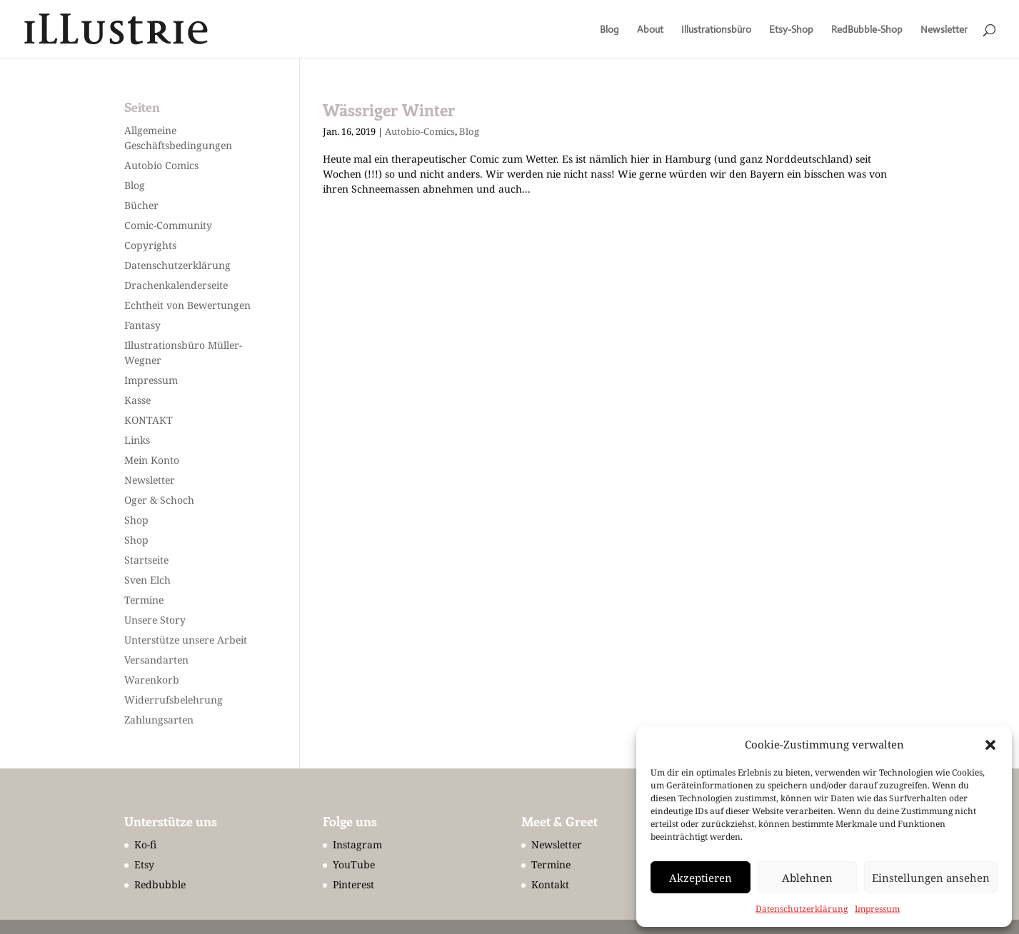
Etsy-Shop (791, 30)
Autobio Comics (161, 165)
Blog (609, 30)
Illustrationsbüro (716, 30)
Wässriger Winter (389, 110)
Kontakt (550, 884)
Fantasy (142, 325)
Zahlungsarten (159, 719)
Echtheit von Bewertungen (187, 305)
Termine (144, 599)
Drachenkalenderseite (176, 285)
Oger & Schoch (159, 500)
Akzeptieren (700, 877)
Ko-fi (145, 844)
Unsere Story (155, 619)
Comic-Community (168, 225)
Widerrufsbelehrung (173, 699)
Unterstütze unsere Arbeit (185, 639)
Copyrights (150, 245)
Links (137, 440)
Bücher (141, 205)
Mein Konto (151, 460)
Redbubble (160, 884)
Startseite (146, 560)
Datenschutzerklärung (802, 909)
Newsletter (944, 30)
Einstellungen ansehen (931, 877)
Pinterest (353, 884)
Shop (136, 520)
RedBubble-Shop (867, 30)
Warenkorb (151, 679)
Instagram (357, 844)
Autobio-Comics (420, 131)
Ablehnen (807, 877)
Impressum (877, 909)
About (650, 30)
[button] (990, 745)
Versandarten (156, 659)
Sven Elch (147, 580)
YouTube (354, 864)
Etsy (144, 864)
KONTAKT (148, 420)
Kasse (137, 400)
